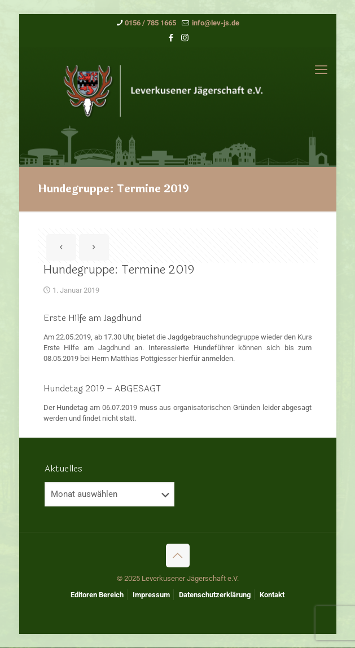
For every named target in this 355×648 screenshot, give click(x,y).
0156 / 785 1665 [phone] (150, 23)
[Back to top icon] (178, 555)
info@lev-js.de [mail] (214, 23)
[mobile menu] (321, 70)
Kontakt (272, 594)
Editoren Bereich (97, 594)
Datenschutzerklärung (215, 594)
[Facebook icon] (170, 38)
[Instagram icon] (185, 38)
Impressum (151, 594)
